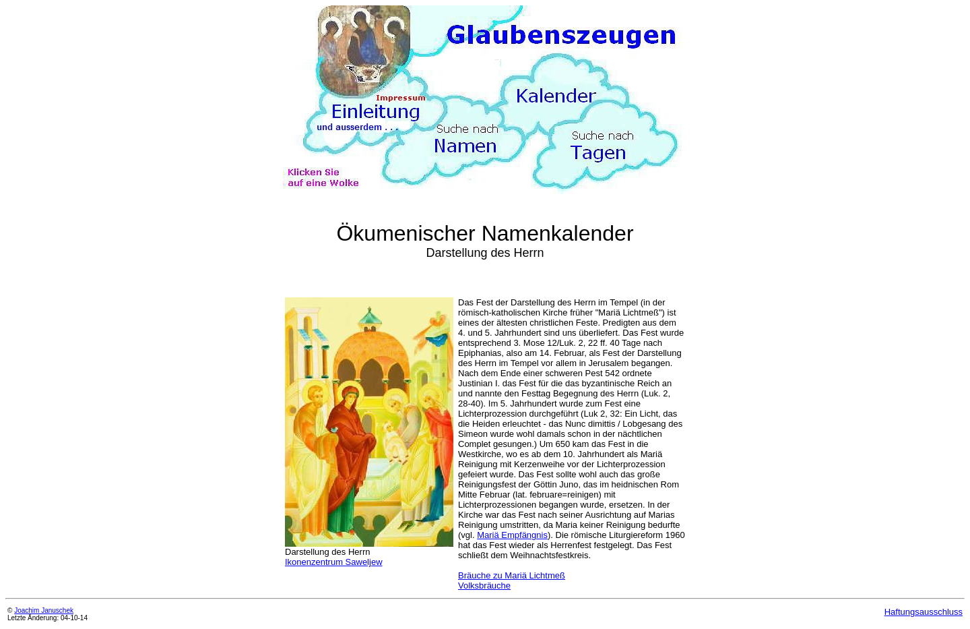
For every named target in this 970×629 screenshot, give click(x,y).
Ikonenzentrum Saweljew (334, 562)
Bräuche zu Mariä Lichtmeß (511, 575)
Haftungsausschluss (923, 612)
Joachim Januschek (43, 610)
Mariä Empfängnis (512, 535)
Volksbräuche (484, 585)
